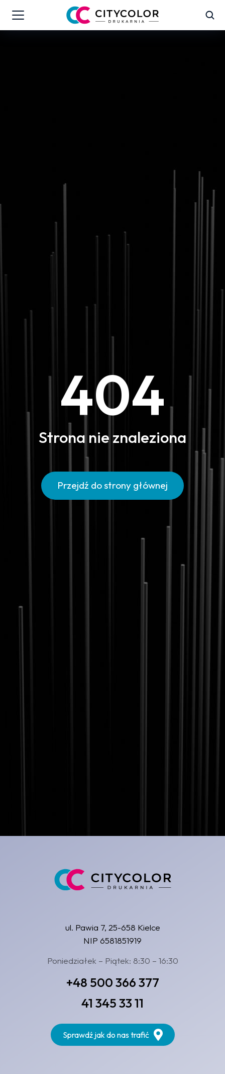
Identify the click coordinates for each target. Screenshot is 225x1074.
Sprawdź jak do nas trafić (113, 1035)
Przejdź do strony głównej (112, 485)
